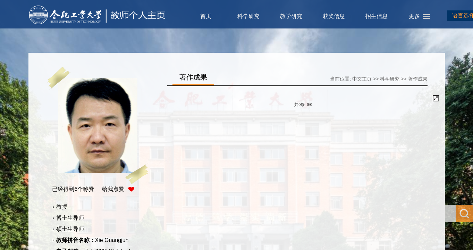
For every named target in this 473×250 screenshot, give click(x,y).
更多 (414, 16)
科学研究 (248, 16)
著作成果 (418, 79)
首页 (205, 16)
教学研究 (291, 16)
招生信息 (376, 16)
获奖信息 (334, 16)
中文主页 (362, 79)
